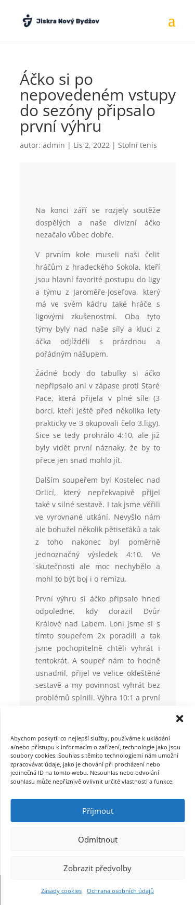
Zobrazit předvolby (97, 868)
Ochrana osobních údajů (120, 891)
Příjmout (97, 811)
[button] (179, 718)
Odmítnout (98, 839)
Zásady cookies (61, 891)
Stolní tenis (137, 145)
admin (54, 145)
